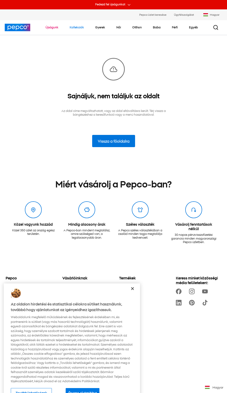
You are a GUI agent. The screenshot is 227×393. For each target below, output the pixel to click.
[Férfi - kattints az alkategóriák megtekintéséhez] (175, 27)
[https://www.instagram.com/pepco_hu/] (193, 291)
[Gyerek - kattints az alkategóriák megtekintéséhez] (100, 27)
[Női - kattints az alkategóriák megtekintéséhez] (119, 27)
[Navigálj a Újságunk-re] (52, 27)
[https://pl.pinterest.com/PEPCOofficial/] (193, 302)
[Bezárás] (132, 296)
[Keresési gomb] (216, 27)
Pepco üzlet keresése (152, 14)
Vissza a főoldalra (113, 141)
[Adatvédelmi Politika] (20, 286)
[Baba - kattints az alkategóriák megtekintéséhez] (156, 27)
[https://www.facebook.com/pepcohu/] (179, 291)
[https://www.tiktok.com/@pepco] (206, 302)
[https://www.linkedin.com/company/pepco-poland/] (179, 302)
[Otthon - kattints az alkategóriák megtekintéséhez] (136, 27)
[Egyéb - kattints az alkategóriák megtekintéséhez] (193, 27)
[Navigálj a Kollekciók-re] (77, 27)
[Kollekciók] (126, 286)
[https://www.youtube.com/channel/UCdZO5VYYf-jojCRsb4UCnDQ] (206, 291)
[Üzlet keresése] (72, 286)
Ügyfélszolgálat (184, 14)
